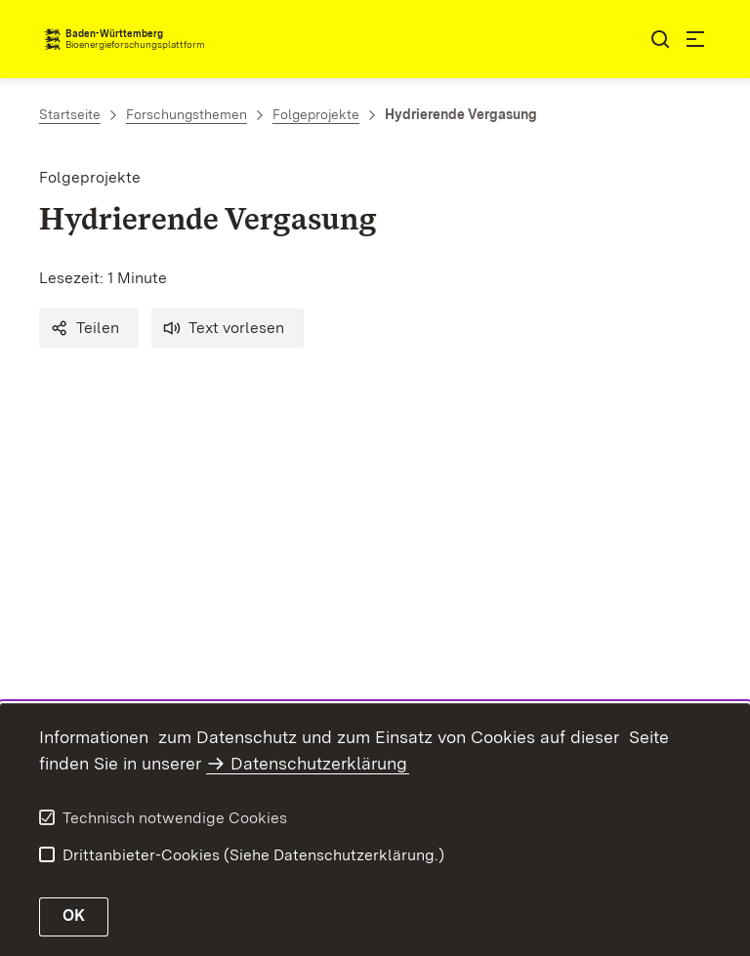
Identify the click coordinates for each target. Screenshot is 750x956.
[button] (89, 328)
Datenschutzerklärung (318, 763)
